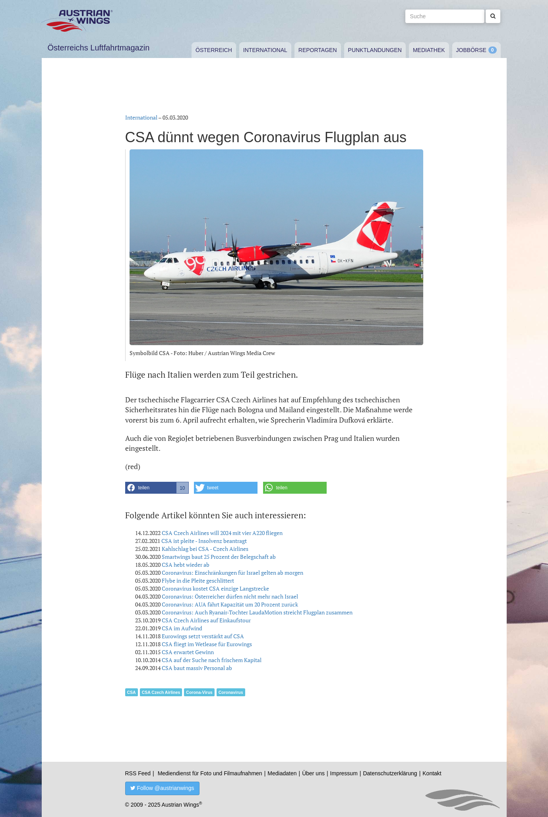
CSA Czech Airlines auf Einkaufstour (206, 620)
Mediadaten (281, 773)
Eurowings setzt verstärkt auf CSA (203, 636)
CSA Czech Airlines (161, 692)
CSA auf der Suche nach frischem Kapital (211, 660)
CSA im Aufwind (182, 628)
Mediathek (429, 50)
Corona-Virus (199, 692)
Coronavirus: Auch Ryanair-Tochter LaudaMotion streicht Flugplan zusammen (257, 612)
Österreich (214, 50)
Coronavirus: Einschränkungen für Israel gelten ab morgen (232, 572)
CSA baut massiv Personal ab (197, 668)
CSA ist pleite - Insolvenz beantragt (204, 541)
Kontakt (431, 773)
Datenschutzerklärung (390, 773)
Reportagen (317, 50)
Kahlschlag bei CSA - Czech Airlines (205, 548)
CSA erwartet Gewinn (188, 652)
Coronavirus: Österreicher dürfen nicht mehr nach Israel (230, 596)
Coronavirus (231, 692)
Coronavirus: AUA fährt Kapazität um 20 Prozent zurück (230, 604)
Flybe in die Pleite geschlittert (198, 580)
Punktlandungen (375, 50)
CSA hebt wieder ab (185, 564)
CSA (131, 692)
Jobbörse (471, 50)
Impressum (344, 773)
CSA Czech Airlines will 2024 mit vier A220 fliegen (222, 533)
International (265, 50)
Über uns (313, 773)
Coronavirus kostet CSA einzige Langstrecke (215, 588)
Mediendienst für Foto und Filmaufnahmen (210, 773)
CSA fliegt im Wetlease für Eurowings (207, 644)
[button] (157, 488)
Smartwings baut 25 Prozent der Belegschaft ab (219, 556)
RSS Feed (138, 773)
